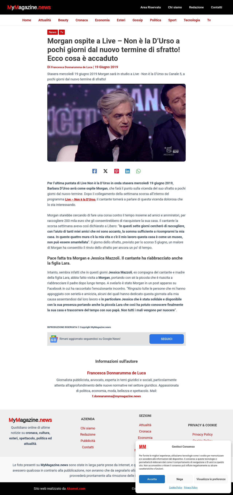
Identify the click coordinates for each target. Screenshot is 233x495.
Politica (154, 20)
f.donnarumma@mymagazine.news (116, 397)
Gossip (137, 20)
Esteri (121, 20)
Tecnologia (189, 20)
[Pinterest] (116, 171)
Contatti (217, 7)
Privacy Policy (191, 487)
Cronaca (83, 20)
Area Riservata (154, 7)
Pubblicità (88, 441)
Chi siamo (178, 7)
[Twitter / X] (103, 171)
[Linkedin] (130, 171)
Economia (103, 20)
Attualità (47, 20)
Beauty (65, 20)
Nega (180, 479)
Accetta (152, 479)
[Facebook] (89, 171)
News (53, 32)
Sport (170, 20)
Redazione (198, 7)
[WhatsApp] (144, 171)
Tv (205, 20)
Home (30, 20)
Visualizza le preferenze (211, 479)
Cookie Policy (175, 487)
